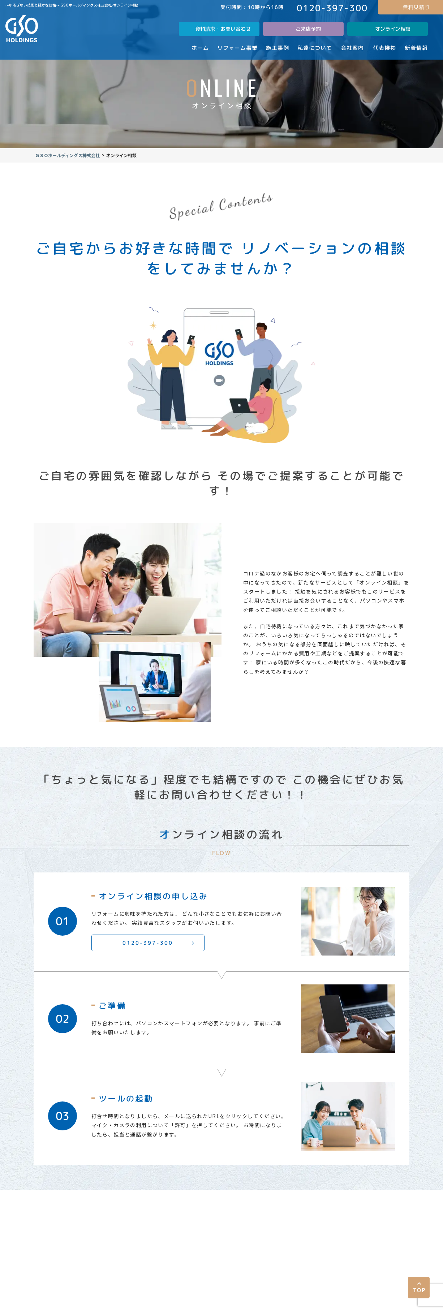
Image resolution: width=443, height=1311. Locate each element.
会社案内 (221, 1199)
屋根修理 (261, 1199)
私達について (177, 1199)
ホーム (55, 1199)
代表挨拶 (341, 1199)
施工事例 (132, 1199)
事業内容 (92, 1199)
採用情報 (301, 1199)
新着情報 (380, 1199)
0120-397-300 (154, 957)
